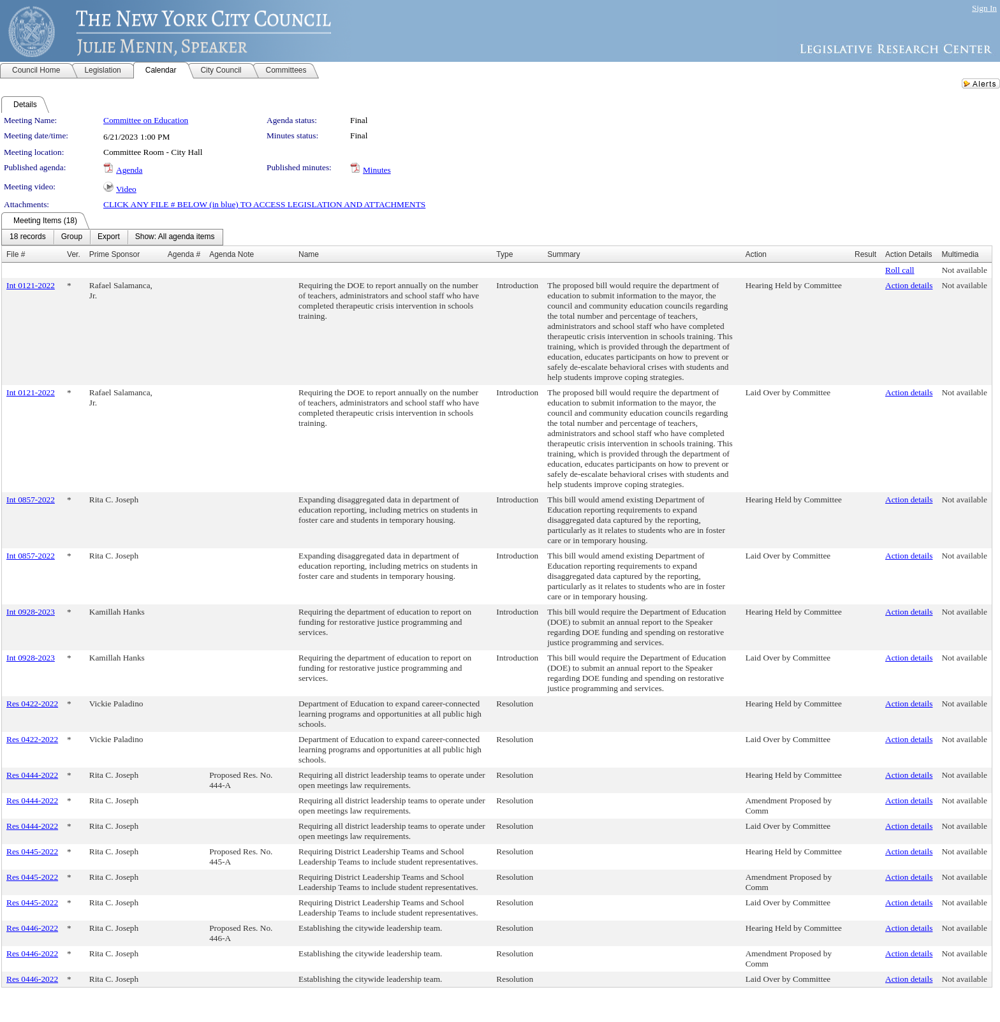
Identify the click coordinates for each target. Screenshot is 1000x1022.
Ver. (73, 254)
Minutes (377, 170)
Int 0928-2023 (30, 612)
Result (865, 254)
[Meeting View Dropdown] (175, 237)
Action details (908, 285)
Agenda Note (231, 254)
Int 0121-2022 (30, 285)
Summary (563, 254)
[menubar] (112, 237)
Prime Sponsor (114, 254)
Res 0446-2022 (32, 928)
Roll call (900, 270)
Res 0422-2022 (32, 703)
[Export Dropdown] (109, 237)
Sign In (984, 8)
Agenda (129, 170)
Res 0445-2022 (32, 851)
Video (126, 189)
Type (504, 254)
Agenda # (184, 254)
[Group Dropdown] (72, 237)
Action (756, 254)
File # (15, 254)
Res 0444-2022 (32, 775)
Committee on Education (145, 120)
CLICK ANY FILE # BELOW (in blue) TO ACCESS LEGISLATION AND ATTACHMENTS (264, 204)
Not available (964, 270)
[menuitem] (28, 237)
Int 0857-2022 (30, 499)
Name (308, 254)
